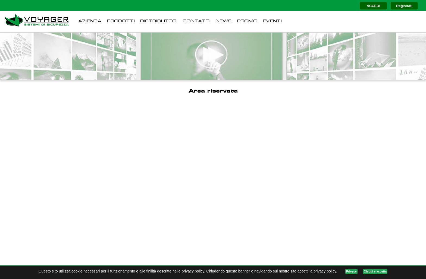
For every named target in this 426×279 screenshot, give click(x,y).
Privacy (351, 271)
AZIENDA (89, 21)
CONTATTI (196, 21)
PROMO (247, 21)
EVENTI (272, 21)
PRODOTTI (121, 21)
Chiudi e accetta (375, 271)
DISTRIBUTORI (158, 21)
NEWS (223, 21)
